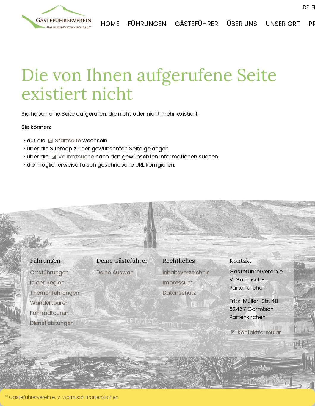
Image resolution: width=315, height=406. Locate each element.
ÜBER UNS (242, 23)
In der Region (47, 282)
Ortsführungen (49, 272)
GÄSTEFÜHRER (196, 23)
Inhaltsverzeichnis (186, 272)
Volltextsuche (76, 156)
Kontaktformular (259, 332)
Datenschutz (179, 292)
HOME (110, 23)
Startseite (68, 140)
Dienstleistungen (52, 323)
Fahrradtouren (49, 313)
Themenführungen (54, 292)
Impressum (178, 282)
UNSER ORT (283, 23)
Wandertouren (49, 303)
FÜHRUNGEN (147, 23)
